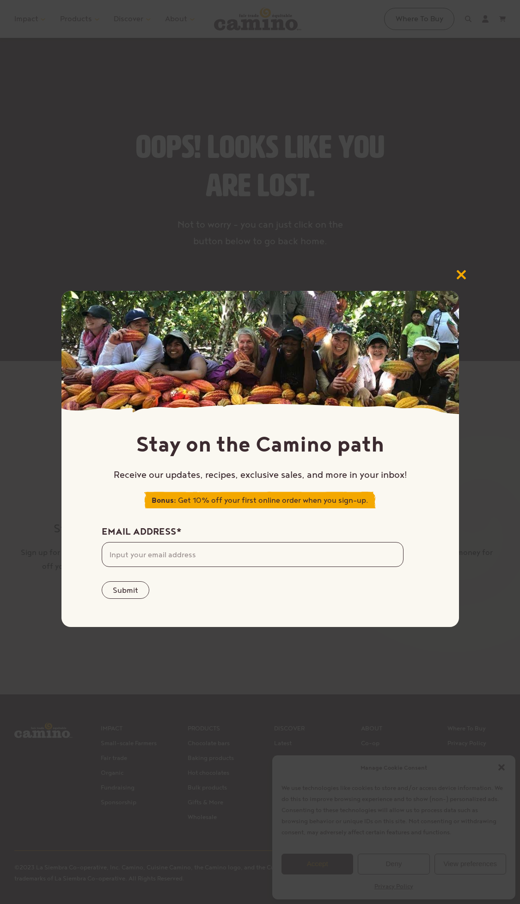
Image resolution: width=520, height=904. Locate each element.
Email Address (142, 531)
